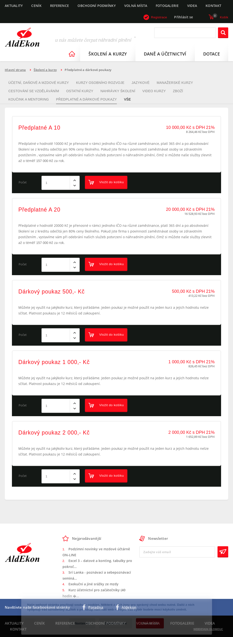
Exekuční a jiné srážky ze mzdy (93, 584)
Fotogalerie (167, 6)
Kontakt (213, 6)
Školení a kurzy (107, 54)
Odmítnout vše (116, 623)
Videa (192, 6)
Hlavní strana (15, 70)
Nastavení (82, 623)
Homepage (71, 54)
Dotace (211, 54)
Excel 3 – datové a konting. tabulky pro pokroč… (97, 564)
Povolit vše (150, 623)
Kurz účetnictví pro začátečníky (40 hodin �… (93, 593)
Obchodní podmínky (97, 6)
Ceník (36, 6)
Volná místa (135, 6)
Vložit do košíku (106, 182)
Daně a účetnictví (165, 54)
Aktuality (14, 6)
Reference (59, 6)
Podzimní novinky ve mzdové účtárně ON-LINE (96, 552)
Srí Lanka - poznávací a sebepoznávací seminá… (96, 575)
